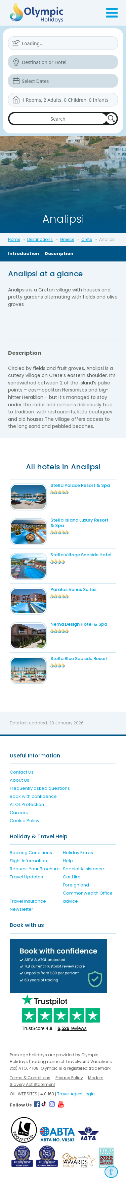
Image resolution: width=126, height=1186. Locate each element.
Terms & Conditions (30, 1078)
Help (68, 860)
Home (14, 239)
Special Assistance (83, 869)
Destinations (40, 239)
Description (59, 253)
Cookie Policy (24, 820)
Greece (67, 239)
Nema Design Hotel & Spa (78, 624)
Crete (86, 239)
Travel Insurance (28, 901)
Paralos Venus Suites (73, 589)
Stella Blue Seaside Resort (79, 658)
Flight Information (28, 860)
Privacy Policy (69, 1078)
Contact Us (22, 772)
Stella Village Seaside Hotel (81, 555)
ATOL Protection (27, 804)
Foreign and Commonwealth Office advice (88, 893)
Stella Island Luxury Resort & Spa (79, 523)
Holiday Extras (78, 852)
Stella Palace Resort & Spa (80, 485)
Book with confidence (33, 796)
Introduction (23, 253)
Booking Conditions (31, 852)
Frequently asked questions (40, 788)
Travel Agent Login (76, 1094)
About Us (19, 780)
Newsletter (21, 909)
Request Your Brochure (35, 869)
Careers (19, 812)
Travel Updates (26, 877)
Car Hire (72, 877)
